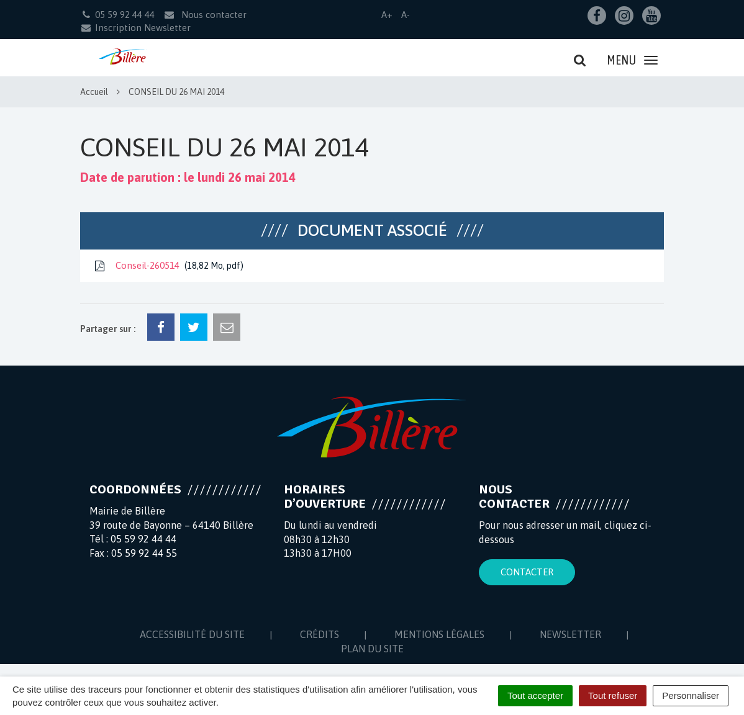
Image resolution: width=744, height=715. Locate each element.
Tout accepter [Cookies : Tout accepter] (535, 695)
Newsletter (570, 634)
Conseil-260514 (168, 266)
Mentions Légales (439, 634)
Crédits (319, 634)
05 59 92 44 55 (144, 553)
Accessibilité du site (192, 634)
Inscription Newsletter (135, 27)
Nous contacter (204, 14)
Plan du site (372, 648)
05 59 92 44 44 (143, 538)
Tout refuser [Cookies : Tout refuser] (612, 695)
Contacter (527, 572)
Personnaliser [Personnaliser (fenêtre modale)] (690, 695)
